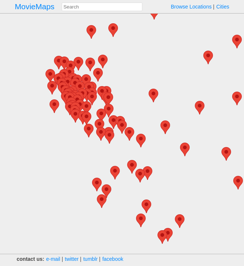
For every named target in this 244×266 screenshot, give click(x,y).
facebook (112, 259)
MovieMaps (34, 6)
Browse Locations (191, 7)
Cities (222, 7)
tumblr (90, 259)
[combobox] (102, 7)
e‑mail (53, 259)
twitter (71, 259)
